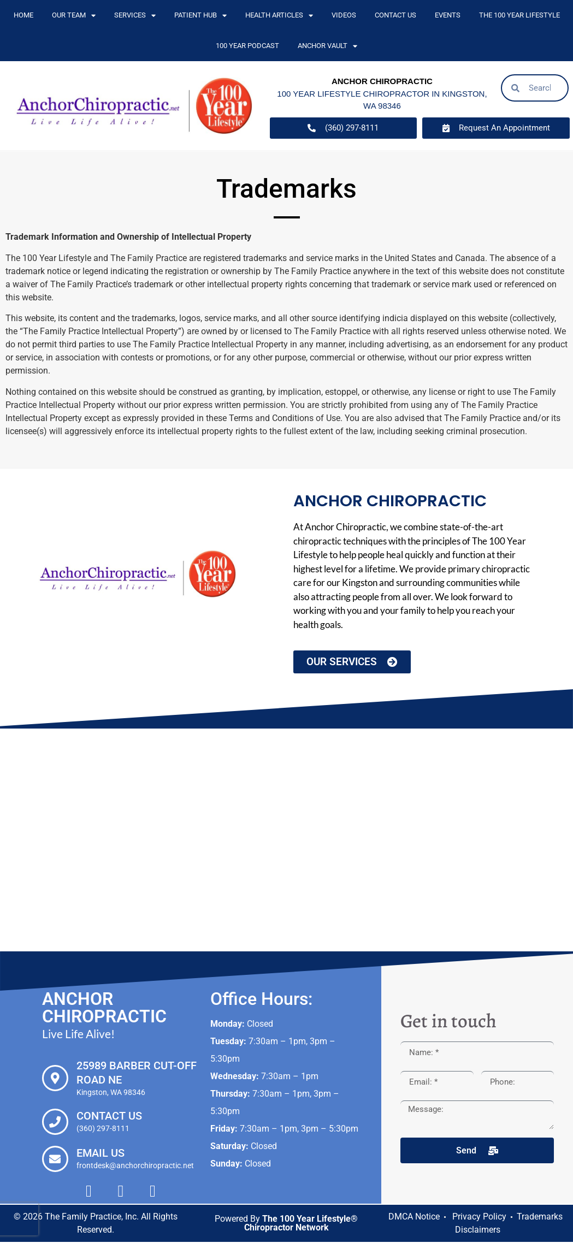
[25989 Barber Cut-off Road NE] (55, 1079)
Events (447, 15)
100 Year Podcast (247, 46)
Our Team (74, 16)
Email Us (100, 1154)
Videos (344, 15)
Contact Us (395, 15)
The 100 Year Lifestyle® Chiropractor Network (301, 1224)
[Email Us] (55, 1160)
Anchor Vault (327, 46)
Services (135, 16)
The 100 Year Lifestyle (519, 15)
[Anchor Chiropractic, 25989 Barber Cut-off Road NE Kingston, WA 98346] (286, 841)
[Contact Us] (55, 1123)
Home (23, 15)
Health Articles (279, 16)
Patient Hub (200, 16)
